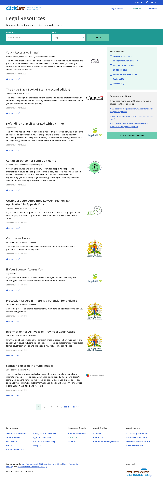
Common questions (77, 433)
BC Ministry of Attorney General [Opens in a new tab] (31, 466)
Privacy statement (134, 445)
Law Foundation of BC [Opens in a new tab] (31, 464)
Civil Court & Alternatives (17, 433)
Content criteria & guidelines (106, 441)
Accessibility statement (137, 433)
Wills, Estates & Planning (44, 441)
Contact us (98, 437)
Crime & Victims (13, 437)
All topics (37, 445)
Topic (55, 32)
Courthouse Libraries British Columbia (34, 8)
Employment (12, 441)
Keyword (10, 32)
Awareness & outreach (136, 437)
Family (9, 445)
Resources (138, 8)
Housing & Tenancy (15, 449)
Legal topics (117, 8)
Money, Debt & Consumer (44, 433)
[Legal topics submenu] (124, 9)
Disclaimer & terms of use (138, 441)
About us (139, 2)
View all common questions (132, 135)
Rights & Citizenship (42, 437)
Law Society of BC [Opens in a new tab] (51, 464)
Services (153, 8)
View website (12, 79)
